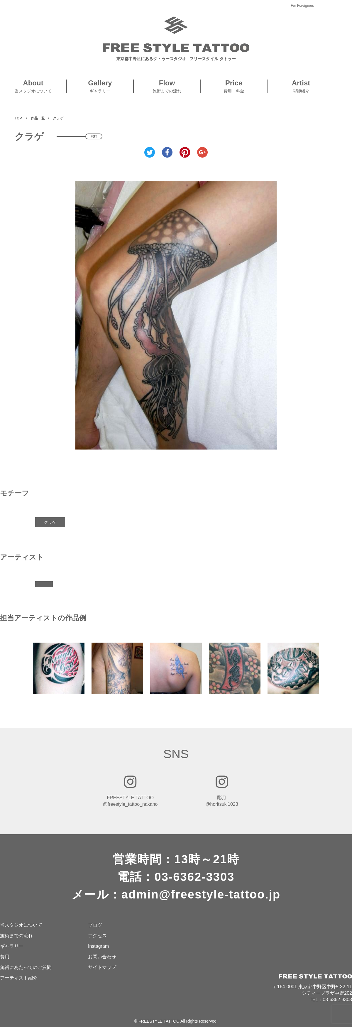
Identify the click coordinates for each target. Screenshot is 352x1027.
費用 (4, 956)
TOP (18, 118)
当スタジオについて (21, 925)
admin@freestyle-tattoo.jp (200, 894)
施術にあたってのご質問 (26, 967)
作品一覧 (38, 118)
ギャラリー (11, 946)
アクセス (97, 935)
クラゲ (50, 522)
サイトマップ (102, 967)
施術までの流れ (16, 935)
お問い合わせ (102, 956)
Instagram (98, 946)
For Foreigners (302, 6)
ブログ (95, 925)
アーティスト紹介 (19, 977)
